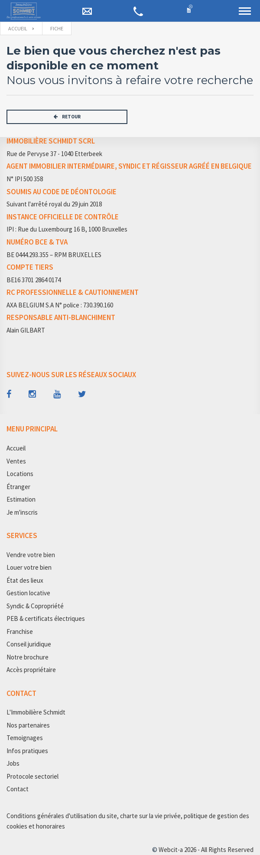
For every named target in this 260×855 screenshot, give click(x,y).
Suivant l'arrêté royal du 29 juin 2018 (54, 204)
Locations (19, 474)
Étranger (18, 487)
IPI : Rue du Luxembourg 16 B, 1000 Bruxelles (66, 229)
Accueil (17, 28)
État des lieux (24, 580)
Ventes (16, 461)
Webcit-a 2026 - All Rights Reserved (206, 849)
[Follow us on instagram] (32, 394)
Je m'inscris (22, 512)
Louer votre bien (29, 567)
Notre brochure (27, 657)
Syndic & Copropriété (35, 606)
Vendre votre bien (30, 555)
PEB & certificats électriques (45, 618)
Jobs (13, 763)
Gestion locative (28, 593)
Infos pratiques (27, 751)
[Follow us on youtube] (57, 394)
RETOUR (67, 117)
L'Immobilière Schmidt (35, 712)
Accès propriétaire (31, 670)
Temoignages (24, 738)
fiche (56, 28)
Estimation (21, 499)
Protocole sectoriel (32, 776)
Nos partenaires (28, 725)
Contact (17, 789)
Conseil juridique (28, 644)
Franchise (19, 631)
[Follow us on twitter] (82, 394)
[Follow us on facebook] (8, 394)
